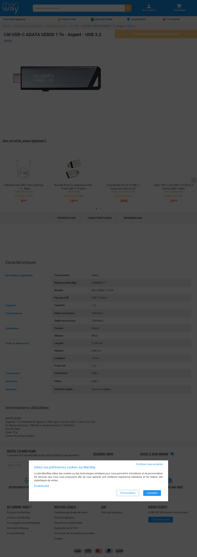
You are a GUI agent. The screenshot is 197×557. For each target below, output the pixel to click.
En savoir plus (41, 485)
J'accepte (152, 493)
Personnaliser (127, 493)
